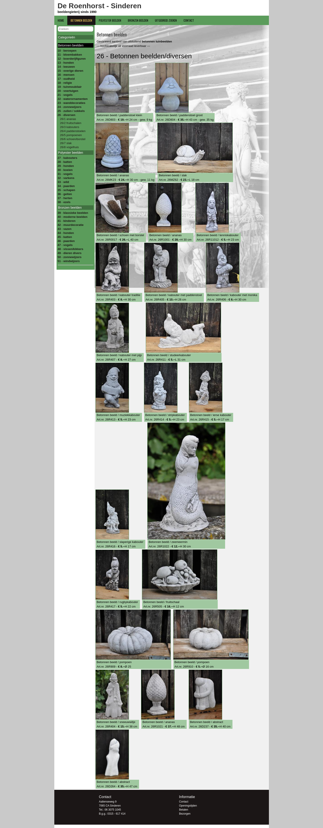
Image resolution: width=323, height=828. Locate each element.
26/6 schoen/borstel (72, 139)
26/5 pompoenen (70, 135)
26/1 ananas (67, 119)
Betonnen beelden (81, 20)
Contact (189, 20)
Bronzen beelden (138, 20)
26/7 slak (65, 143)
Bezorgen (184, 813)
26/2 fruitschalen (70, 123)
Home (61, 20)
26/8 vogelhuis (69, 147)
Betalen (183, 809)
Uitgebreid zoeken (166, 20)
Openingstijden (188, 805)
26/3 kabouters (69, 127)
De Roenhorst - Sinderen (99, 6)
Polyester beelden (110, 20)
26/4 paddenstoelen (72, 131)
